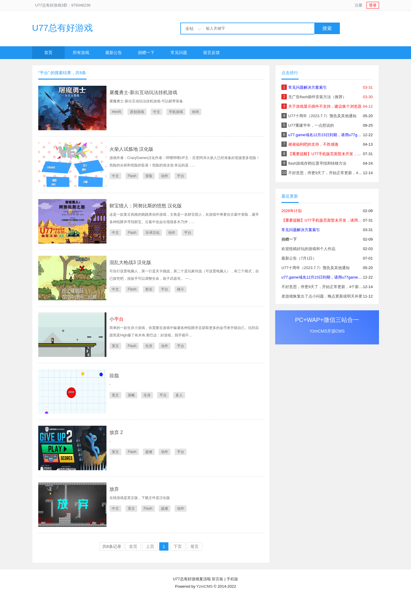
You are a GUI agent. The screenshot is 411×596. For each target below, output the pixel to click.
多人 (179, 395)
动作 (164, 176)
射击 (148, 289)
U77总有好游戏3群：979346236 (62, 5)
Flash (132, 176)
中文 (156, 112)
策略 (131, 395)
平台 (180, 176)
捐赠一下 (146, 52)
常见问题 (179, 52)
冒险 (148, 176)
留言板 (217, 579)
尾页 (194, 546)
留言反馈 (211, 52)
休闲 (195, 112)
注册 (358, 5)
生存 (148, 346)
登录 (373, 5)
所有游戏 (81, 52)
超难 (148, 452)
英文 (115, 346)
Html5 (116, 112)
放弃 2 (116, 432)
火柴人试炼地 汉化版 (131, 149)
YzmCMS (204, 586)
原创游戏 (137, 112)
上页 (150, 546)
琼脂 (114, 375)
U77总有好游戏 (62, 28)
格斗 (180, 289)
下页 (177, 546)
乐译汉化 (152, 233)
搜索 (327, 28)
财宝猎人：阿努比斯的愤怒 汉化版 (145, 205)
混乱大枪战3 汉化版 (130, 262)
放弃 (114, 489)
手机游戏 (176, 112)
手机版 (232, 579)
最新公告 (113, 52)
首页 (48, 52)
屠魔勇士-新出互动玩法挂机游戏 (143, 92)
